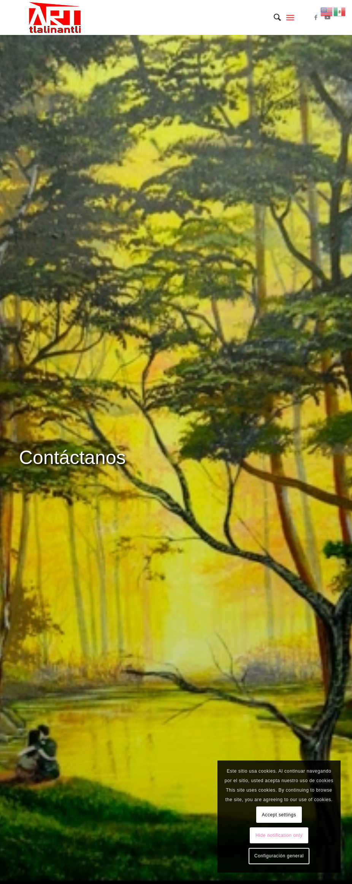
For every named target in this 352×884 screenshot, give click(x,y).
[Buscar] (273, 17)
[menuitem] (273, 17)
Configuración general (279, 856)
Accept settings (279, 814)
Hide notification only (279, 835)
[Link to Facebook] (316, 17)
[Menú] (290, 17)
